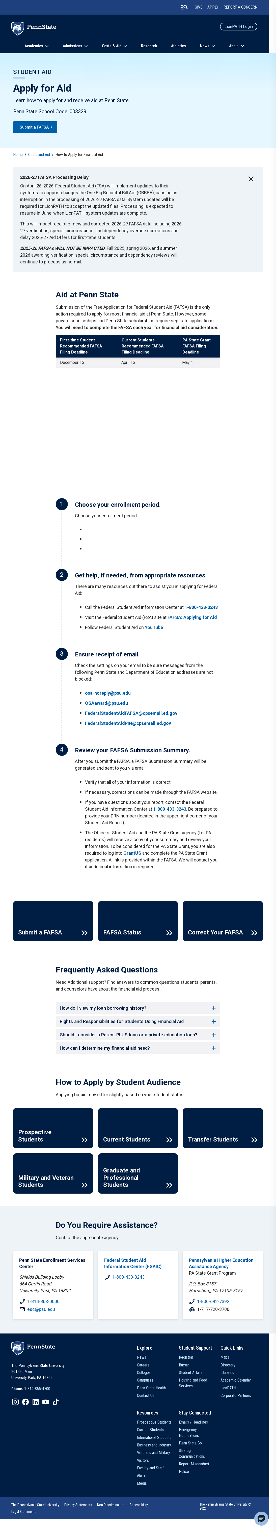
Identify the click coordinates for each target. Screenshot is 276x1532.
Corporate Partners (240, 1408)
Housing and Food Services (197, 1395)
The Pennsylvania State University (37, 1518)
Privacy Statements (80, 1518)
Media (145, 1496)
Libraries (232, 1385)
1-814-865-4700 (39, 1401)
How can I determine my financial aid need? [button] (138, 1059)
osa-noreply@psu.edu (108, 694)
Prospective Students (158, 1434)
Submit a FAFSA (36, 127)
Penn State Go (194, 1456)
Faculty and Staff (154, 1480)
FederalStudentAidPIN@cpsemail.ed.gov (128, 725)
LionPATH (233, 1400)
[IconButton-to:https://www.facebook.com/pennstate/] (27, 1414)
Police (188, 1484)
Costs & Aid (115, 46)
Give (204, 7)
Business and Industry (158, 1458)
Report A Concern (246, 7)
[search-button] (189, 7)
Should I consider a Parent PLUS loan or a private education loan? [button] (138, 1042)
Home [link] (18, 155)
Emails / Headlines (197, 1434)
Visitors (146, 1473)
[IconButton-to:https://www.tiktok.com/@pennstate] (58, 1414)
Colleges (147, 1385)
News (208, 46)
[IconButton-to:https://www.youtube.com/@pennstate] (48, 1414)
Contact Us (149, 1408)
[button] (261, 1519)
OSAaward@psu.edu (106, 705)
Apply (218, 7)
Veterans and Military (157, 1465)
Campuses (149, 1392)
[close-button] (251, 179)
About (237, 46)
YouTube (154, 629)
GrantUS (132, 855)
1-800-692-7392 (213, 1313)
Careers (147, 1377)
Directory (232, 1377)
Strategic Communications (196, 1466)
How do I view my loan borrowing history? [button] (138, 1011)
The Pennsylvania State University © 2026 (230, 1519)
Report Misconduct (198, 1476)
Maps (229, 1369)
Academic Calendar (240, 1392)
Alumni (146, 1488)
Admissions (76, 46)
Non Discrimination (112, 1518)
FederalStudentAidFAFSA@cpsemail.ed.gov (131, 715)
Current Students (154, 1442)
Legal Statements (25, 1524)
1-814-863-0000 (43, 1313)
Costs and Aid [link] (39, 155)
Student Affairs (195, 1385)
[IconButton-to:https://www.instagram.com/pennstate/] (17, 1414)
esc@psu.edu (41, 1321)
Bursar (188, 1377)
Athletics (182, 46)
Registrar (190, 1369)
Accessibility (140, 1518)
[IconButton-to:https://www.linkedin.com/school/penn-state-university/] (38, 1414)
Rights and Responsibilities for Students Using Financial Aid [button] (138, 1025)
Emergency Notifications (193, 1445)
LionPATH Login (244, 26)
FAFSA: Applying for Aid (192, 618)
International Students (158, 1450)
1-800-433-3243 (201, 608)
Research (152, 46)
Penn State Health (155, 1400)
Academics (37, 46)
